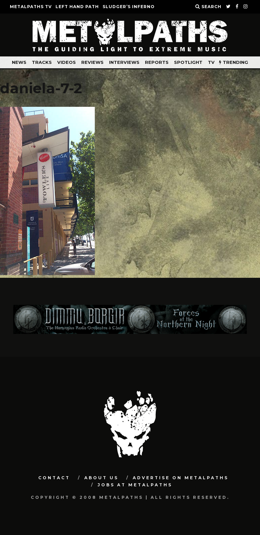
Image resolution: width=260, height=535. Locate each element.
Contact (54, 477)
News (19, 62)
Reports (157, 62)
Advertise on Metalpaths (181, 477)
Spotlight (188, 62)
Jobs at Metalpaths (135, 484)
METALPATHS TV (31, 6)
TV (211, 62)
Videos (66, 62)
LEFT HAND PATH (77, 6)
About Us (101, 477)
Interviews (124, 62)
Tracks (42, 62)
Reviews (92, 62)
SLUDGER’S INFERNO (129, 6)
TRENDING (233, 62)
